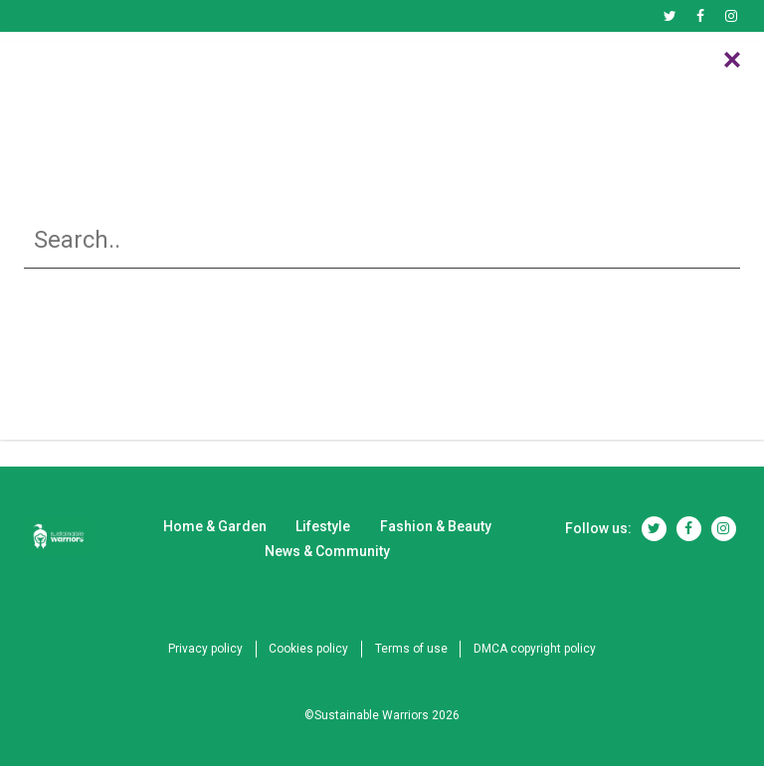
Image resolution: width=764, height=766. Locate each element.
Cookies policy (306, 649)
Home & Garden (188, 71)
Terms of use (413, 649)
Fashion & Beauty (448, 71)
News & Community (603, 71)
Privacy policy (198, 649)
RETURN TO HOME (382, 410)
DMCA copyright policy (541, 649)
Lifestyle (330, 71)
